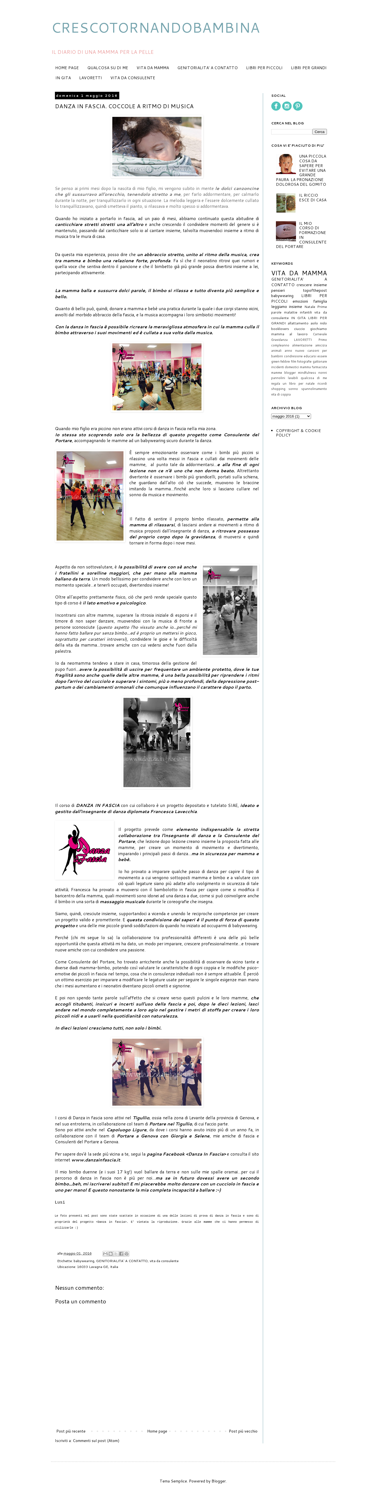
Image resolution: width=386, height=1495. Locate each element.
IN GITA (63, 78)
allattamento (298, 322)
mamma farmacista (313, 367)
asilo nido (318, 322)
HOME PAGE (67, 68)
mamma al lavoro (289, 333)
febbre (285, 361)
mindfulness (307, 372)
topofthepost (315, 290)
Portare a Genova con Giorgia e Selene (163, 1136)
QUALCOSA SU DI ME (107, 68)
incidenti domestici (285, 367)
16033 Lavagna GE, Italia (97, 1266)
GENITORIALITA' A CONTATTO (207, 68)
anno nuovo (294, 350)
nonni (322, 372)
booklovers (280, 328)
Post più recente (71, 1431)
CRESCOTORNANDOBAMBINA (155, 27)
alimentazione (302, 345)
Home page (157, 1431)
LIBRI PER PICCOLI (264, 68)
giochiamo (318, 328)
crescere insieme (312, 285)
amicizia (321, 345)
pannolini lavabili (284, 378)
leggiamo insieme (286, 306)
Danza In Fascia (206, 1154)
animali (276, 350)
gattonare (320, 361)
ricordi (322, 383)
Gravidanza (279, 339)
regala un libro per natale (293, 383)
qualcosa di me (314, 378)
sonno (293, 389)
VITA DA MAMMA (153, 68)
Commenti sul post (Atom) (96, 1440)
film (293, 361)
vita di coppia (281, 394)
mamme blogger (283, 372)
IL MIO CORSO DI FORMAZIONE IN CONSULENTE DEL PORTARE (301, 235)
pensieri (278, 290)
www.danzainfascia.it (95, 1160)
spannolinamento (314, 389)
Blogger (219, 1481)
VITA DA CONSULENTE (132, 78)
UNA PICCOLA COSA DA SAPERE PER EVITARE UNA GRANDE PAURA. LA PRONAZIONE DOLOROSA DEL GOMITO (301, 170)
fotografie (304, 361)
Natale (309, 306)
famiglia (320, 301)
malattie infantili (298, 312)
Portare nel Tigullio (170, 1124)
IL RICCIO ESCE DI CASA (312, 197)
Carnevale (320, 334)
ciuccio (299, 328)
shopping (278, 389)
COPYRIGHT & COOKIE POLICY (298, 433)
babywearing (84, 1260)
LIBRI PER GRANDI (309, 68)
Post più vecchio (243, 1431)
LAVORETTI (90, 78)
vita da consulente (164, 1260)
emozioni (300, 301)
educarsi (310, 356)
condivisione (293, 356)
